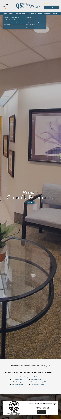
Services (11, 13)
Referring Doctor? (6, 8)
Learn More (30, 203)
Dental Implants (35, 377)
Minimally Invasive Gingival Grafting (40, 382)
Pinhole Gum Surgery (17, 382)
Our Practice (32, 13)
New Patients (47, 13)
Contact (54, 13)
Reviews (40, 13)
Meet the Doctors (20, 13)
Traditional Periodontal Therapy (20, 377)
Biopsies (33, 387)
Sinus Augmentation (17, 379)
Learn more (41, 412)
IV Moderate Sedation (17, 384)
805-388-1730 (7, 6)
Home (5, 13)
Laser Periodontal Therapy (37, 384)
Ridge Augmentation (36, 379)
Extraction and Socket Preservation (20, 387)
